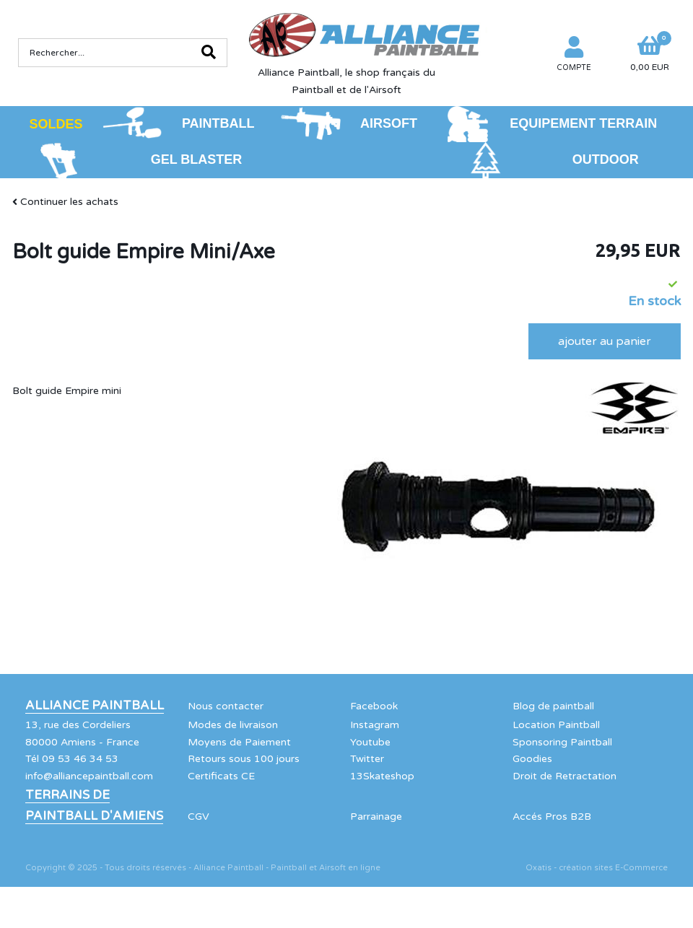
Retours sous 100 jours (244, 759)
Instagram (374, 725)
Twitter (367, 759)
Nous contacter (225, 706)
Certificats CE (221, 776)
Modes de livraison (233, 725)
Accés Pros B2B (552, 816)
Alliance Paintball (94, 706)
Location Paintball (556, 725)
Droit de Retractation (564, 776)
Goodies (532, 759)
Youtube (370, 742)
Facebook (374, 706)
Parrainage (376, 816)
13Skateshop (382, 776)
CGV (198, 816)
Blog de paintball (553, 706)
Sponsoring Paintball (562, 742)
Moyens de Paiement (239, 742)
